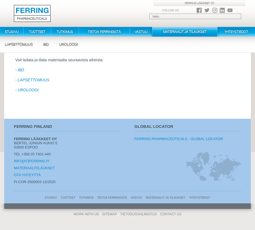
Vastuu (141, 32)
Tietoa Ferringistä (104, 32)
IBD (46, 44)
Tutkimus (65, 32)
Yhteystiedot (236, 32)
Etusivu (11, 32)
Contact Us (170, 214)
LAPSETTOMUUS (33, 80)
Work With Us (86, 214)
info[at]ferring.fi (31, 161)
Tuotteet (37, 32)
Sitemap (109, 214)
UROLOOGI (28, 90)
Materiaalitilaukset (34, 168)
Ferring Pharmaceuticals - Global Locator (178, 139)
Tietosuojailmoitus (138, 214)
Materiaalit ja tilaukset (184, 32)
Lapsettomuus (19, 44)
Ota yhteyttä (27, 175)
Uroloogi (68, 44)
